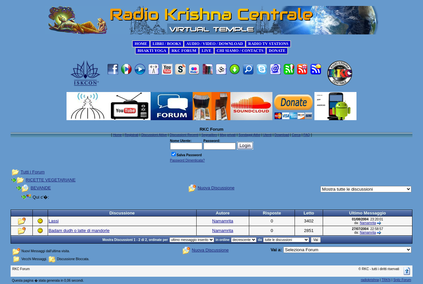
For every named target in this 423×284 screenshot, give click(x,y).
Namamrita (222, 220)
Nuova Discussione (216, 187)
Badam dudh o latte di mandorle (79, 230)
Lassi (54, 220)
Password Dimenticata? (187, 160)
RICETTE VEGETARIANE (51, 179)
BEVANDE (41, 187)
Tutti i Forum (32, 171)
